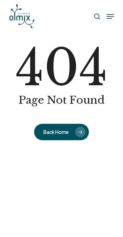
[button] (110, 16)
